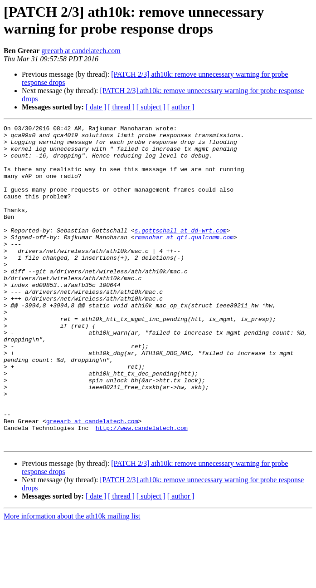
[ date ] (96, 107)
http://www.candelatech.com (142, 489)
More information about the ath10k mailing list (72, 580)
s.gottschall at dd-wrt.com (181, 252)
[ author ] (180, 107)
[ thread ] (121, 107)
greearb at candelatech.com (81, 50)
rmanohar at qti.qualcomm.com (184, 260)
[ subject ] (150, 107)
